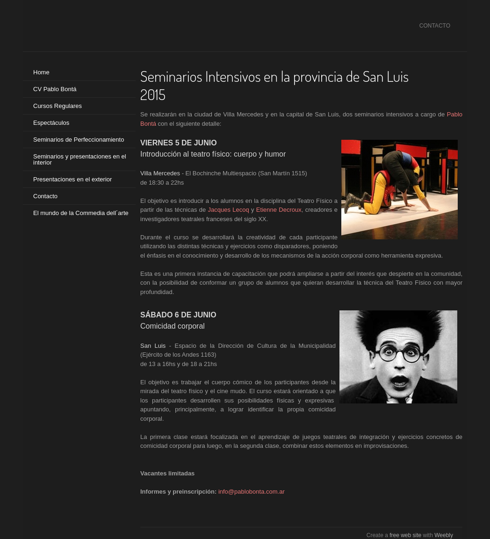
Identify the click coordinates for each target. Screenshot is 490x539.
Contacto (45, 196)
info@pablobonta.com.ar (251, 491)
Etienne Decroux (279, 209)
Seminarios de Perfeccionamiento (78, 139)
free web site (405, 535)
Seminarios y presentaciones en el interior (79, 159)
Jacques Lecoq (228, 209)
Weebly (443, 535)
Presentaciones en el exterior (72, 179)
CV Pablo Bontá (55, 89)
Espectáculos (51, 122)
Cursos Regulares (57, 105)
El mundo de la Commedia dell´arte (81, 212)
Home (41, 72)
